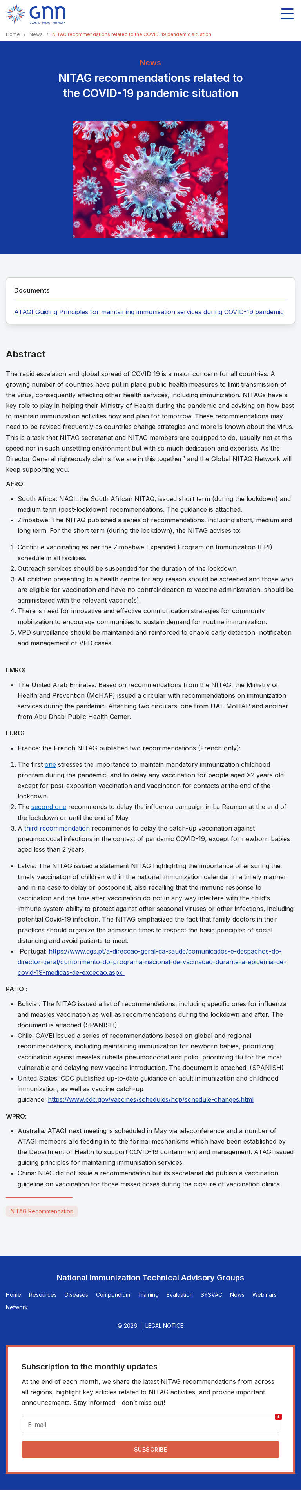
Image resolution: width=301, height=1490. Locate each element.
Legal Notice (164, 1325)
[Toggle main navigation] (287, 14)
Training (148, 1294)
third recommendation (57, 828)
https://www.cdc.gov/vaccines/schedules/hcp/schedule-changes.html (151, 1099)
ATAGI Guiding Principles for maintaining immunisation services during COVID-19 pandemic (149, 312)
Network (17, 1307)
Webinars (264, 1294)
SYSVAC (211, 1294)
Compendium (113, 1294)
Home (13, 34)
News (36, 34)
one (50, 764)
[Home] (35, 14)
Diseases (76, 1294)
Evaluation (180, 1294)
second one (48, 807)
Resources (43, 1294)
